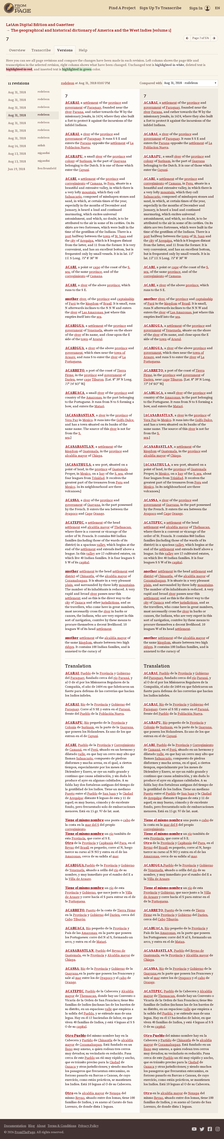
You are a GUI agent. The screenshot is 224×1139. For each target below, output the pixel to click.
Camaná (75, 750)
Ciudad (128, 794)
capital (84, 562)
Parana (78, 112)
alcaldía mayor (76, 456)
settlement (90, 103)
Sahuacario (73, 197)
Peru (110, 183)
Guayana (119, 161)
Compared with (151, 83)
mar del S (92, 825)
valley (101, 545)
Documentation (15, 1126)
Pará (72, 304)
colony (70, 161)
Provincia (106, 673)
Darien (70, 380)
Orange (98, 514)
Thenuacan (88, 996)
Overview (17, 50)
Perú (94, 750)
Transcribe (41, 50)
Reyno (69, 848)
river (68, 112)
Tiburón (79, 919)
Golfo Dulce (124, 420)
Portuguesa (77, 901)
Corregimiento (124, 745)
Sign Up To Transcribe (160, 7)
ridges (69, 647)
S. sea (119, 474)
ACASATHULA (78, 464)
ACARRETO (74, 370)
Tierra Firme (126, 910)
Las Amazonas (92, 312)
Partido (87, 1040)
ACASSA (72, 500)
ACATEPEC (74, 522)
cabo (126, 820)
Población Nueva (111, 714)
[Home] (17, 8)
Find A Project (122, 7)
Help (83, 50)
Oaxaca (80, 603)
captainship (125, 299)
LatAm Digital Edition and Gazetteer (40, 24)
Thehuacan (122, 527)
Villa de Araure (80, 879)
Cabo (69, 919)
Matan (179, 942)
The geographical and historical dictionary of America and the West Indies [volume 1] (91, 30)
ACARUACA (74, 393)
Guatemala (90, 451)
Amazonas (94, 398)
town (106, 236)
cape (96, 267)
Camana (96, 183)
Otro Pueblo (75, 1035)
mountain (89, 192)
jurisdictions (110, 603)
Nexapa (115, 1093)
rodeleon (67, 83)
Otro (69, 843)
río (115, 678)
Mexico (87, 420)
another (72, 299)
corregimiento (75, 183)
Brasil (107, 304)
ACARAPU (74, 156)
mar (115, 856)
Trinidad (98, 478)
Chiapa (97, 456)
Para (122, 843)
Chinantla (87, 576)
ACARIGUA (74, 326)
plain (69, 585)
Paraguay (94, 108)
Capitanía (106, 843)
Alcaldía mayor (118, 955)
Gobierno (123, 673)
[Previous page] (187, 38)
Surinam (85, 161)
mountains (126, 585)
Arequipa (86, 241)
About (41, 1126)
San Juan (109, 794)
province (114, 103)
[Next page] (214, 38)
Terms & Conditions (62, 1126)
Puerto (70, 794)
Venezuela (94, 330)
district (70, 576)
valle (81, 754)
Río (83, 705)
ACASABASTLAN (79, 446)
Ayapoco (71, 514)
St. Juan (120, 236)
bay (102, 474)
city (72, 241)
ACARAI (72, 103)
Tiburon (98, 380)
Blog (31, 1126)
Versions (65, 50)
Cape (88, 514)
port (68, 236)
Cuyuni (84, 170)
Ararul (97, 339)
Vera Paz (71, 420)
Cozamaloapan (76, 581)
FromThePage (25, 1132)
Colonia (70, 727)
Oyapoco (106, 978)
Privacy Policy (88, 1126)
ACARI (70, 179)
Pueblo (86, 673)
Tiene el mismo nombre (84, 820)
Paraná (123, 678)
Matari (99, 406)
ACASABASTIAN (80, 415)
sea (99, 317)
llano (69, 1049)
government (74, 108)
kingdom (92, 304)
